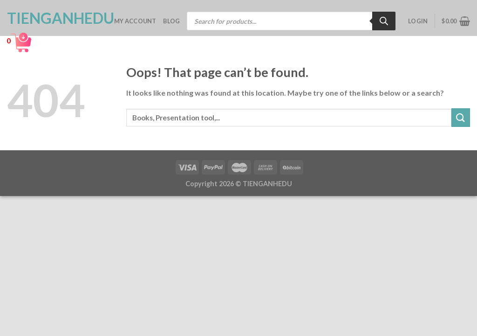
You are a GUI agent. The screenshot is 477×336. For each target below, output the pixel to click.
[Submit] (460, 117)
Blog (171, 21)
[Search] (383, 21)
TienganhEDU (53, 18)
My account (135, 21)
